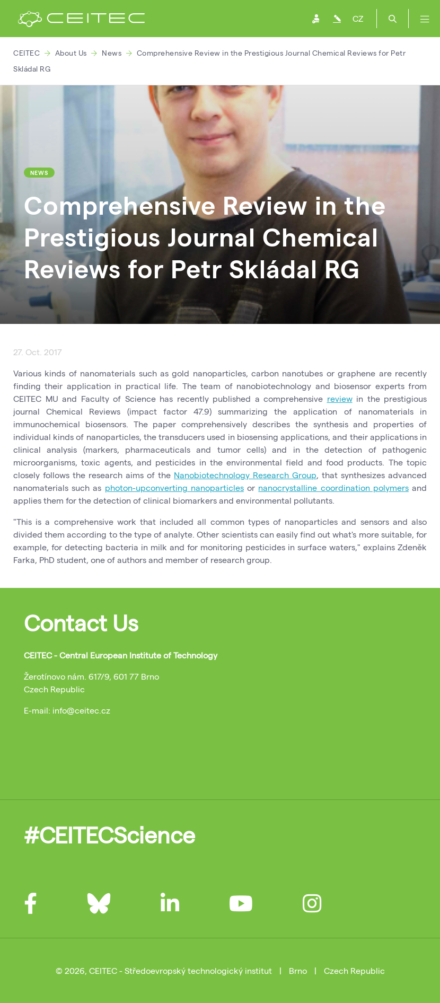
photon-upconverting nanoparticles (174, 487)
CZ (358, 18)
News (111, 52)
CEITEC (26, 52)
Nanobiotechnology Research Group (245, 475)
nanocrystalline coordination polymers (333, 487)
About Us (71, 52)
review (340, 398)
